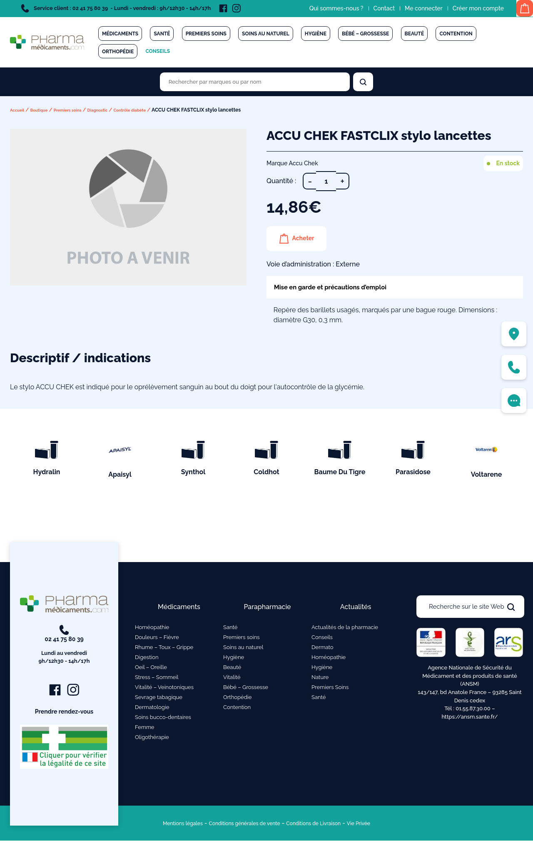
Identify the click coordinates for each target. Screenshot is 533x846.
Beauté (414, 34)
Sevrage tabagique (158, 699)
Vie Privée (386, 828)
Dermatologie (152, 709)
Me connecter (414, 8)
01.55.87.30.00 (473, 710)
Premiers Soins (330, 689)
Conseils (157, 51)
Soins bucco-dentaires (163, 719)
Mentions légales (157, 828)
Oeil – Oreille (151, 669)
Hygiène (315, 34)
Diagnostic (114, 110)
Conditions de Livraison (328, 828)
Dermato (322, 649)
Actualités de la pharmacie (344, 629)
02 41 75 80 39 (64, 649)
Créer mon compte (468, 8)
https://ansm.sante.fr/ (469, 718)
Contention (455, 34)
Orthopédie (118, 52)
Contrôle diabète (153, 110)
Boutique (45, 110)
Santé (162, 34)
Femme (144, 729)
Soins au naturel (265, 34)
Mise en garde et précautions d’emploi (342, 288)
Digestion (147, 659)
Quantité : (281, 181)
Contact (374, 8)
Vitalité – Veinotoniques (164, 689)
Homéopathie (152, 629)
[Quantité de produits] (326, 181)
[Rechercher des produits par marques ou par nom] (255, 81)
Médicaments (120, 34)
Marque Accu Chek (292, 163)
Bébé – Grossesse (365, 34)
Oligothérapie (152, 739)
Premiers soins (206, 34)
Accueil (19, 110)
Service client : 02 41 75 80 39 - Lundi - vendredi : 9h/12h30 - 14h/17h (116, 8)
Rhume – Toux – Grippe (164, 649)
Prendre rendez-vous (64, 716)
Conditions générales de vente (238, 828)
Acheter (307, 239)
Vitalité (231, 679)
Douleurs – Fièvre (157, 639)
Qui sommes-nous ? (326, 8)
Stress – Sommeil (157, 679)
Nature (320, 679)
